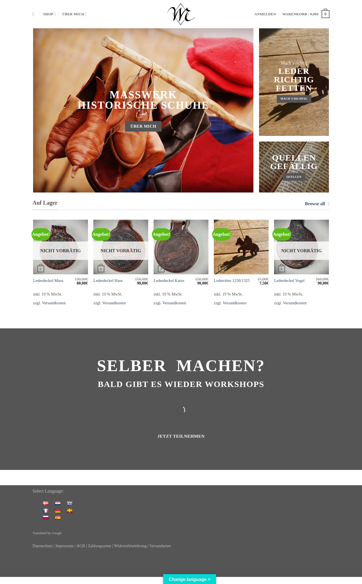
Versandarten (160, 546)
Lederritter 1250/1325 (232, 280)
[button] (265, 14)
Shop (49, 14)
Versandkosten (54, 303)
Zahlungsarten (99, 546)
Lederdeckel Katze (169, 280)
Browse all (317, 203)
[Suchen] (35, 14)
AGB (80, 546)
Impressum (64, 546)
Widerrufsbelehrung (131, 546)
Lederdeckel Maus (48, 280)
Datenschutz (43, 546)
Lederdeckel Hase (107, 280)
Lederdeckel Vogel (289, 280)
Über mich (74, 14)
